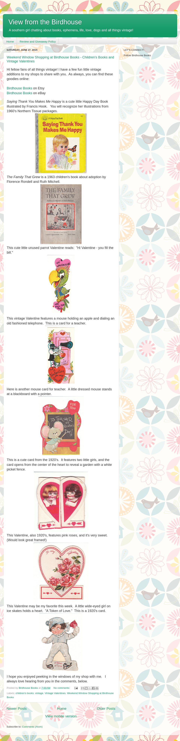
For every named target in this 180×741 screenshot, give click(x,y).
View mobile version (61, 716)
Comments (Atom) (32, 726)
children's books (25, 693)
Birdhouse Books (19, 88)
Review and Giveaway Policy (38, 41)
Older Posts (106, 708)
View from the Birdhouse (45, 22)
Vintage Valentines (55, 693)
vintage (39, 693)
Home (10, 41)
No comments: (62, 687)
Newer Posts (17, 708)
